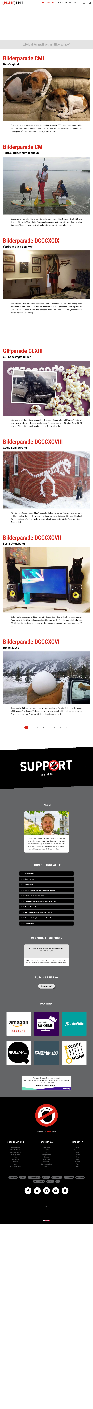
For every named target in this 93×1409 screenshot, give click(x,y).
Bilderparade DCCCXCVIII (33, 441)
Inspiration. (62, 3)
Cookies (50, 1181)
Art (46, 1152)
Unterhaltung (15, 1142)
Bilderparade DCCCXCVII (32, 537)
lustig (15, 1164)
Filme (15, 1157)
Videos (46, 1166)
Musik (78, 1152)
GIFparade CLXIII (23, 350)
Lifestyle (77, 1142)
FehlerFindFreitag (15, 1150)
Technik (77, 1162)
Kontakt (46, 1177)
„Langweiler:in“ (59, 948)
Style (77, 1159)
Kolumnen (77, 1150)
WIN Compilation (15, 1166)
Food (77, 1147)
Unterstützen (34, 1177)
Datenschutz (39, 1181)
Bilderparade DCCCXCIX (31, 240)
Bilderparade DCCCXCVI (31, 641)
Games (15, 1162)
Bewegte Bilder (46, 1155)
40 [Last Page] (66, 727)
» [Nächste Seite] (60, 727)
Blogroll (13, 1177)
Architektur (46, 1150)
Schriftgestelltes (46, 1164)
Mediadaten (57, 1177)
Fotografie (46, 1159)
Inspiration (46, 1142)
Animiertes (46, 1147)
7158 (49, 1131)
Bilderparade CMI (23, 58)
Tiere (77, 1164)
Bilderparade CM (22, 146)
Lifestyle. (74, 3)
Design (46, 1157)
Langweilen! (46, 986)
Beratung (80, 1177)
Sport (77, 1157)
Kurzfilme (15, 1159)
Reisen (77, 1155)
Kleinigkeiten (15, 1155)
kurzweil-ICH (46, 1162)
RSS (57, 1181)
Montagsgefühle (15, 1152)
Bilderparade (15, 1147)
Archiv (22, 1177)
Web (77, 1166)
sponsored (69, 1177)
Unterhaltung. (49, 3)
